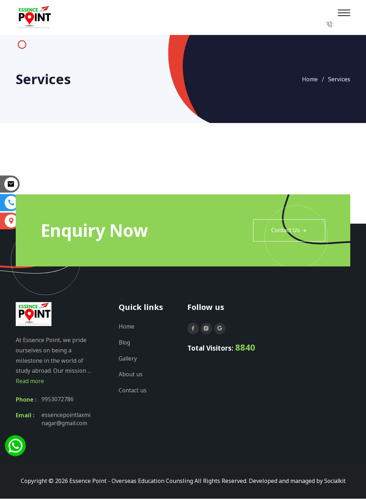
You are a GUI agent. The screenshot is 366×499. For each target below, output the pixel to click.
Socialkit (334, 481)
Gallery (128, 358)
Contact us (133, 389)
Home (310, 79)
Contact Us (289, 230)
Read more (30, 381)
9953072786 (57, 399)
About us (131, 373)
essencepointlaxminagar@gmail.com (66, 419)
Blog (125, 342)
